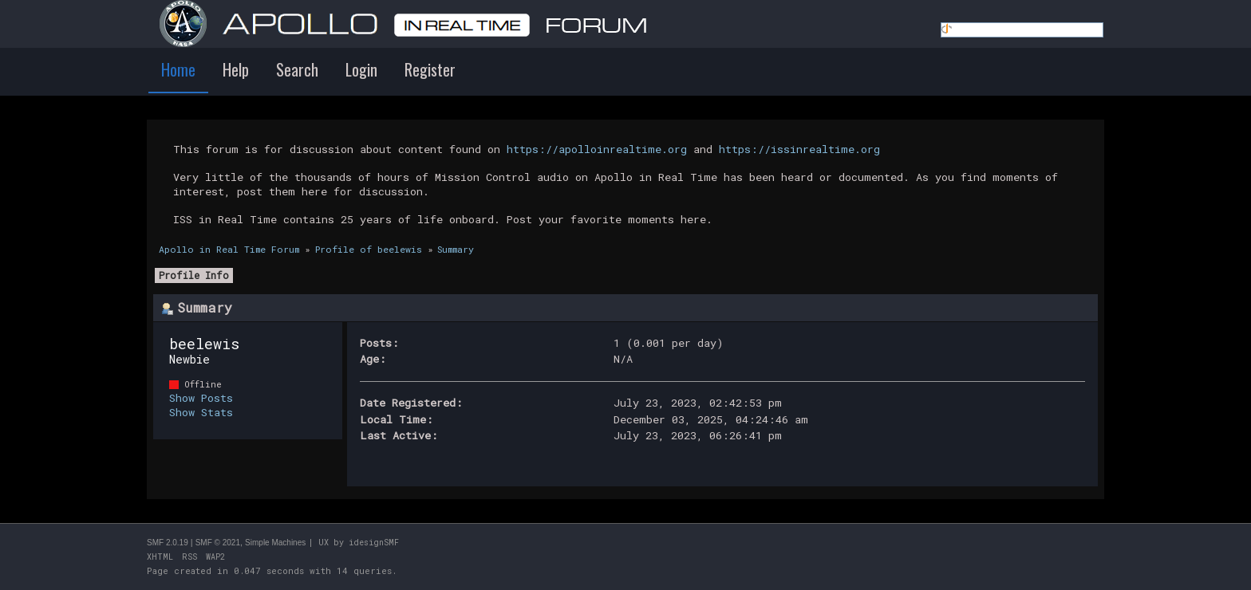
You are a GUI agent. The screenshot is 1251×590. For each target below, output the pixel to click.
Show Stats (201, 412)
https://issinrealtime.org (799, 149)
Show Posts (201, 398)
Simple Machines (275, 542)
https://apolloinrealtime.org (597, 149)
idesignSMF (374, 542)
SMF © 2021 (217, 542)
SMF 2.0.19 (167, 542)
